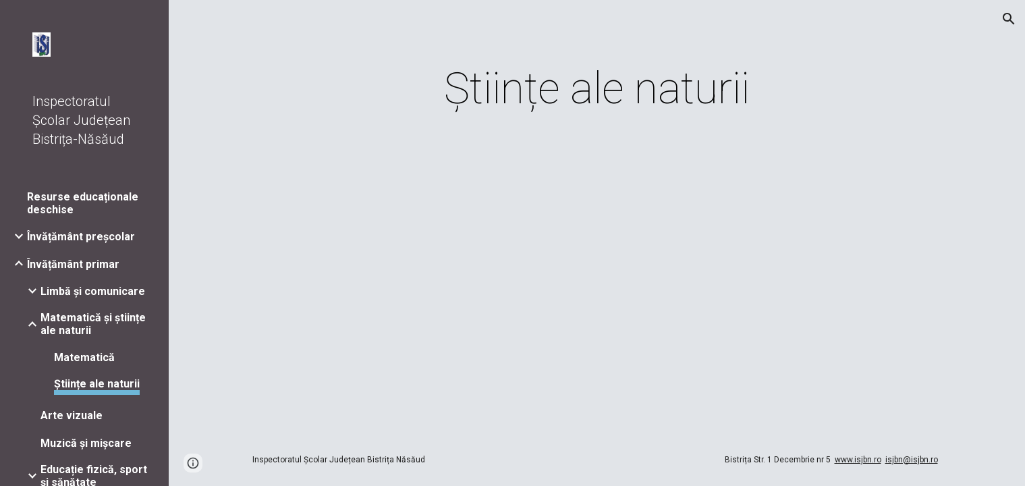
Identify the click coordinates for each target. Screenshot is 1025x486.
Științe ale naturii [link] (97, 383)
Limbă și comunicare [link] (92, 291)
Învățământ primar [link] (73, 264)
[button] (1009, 19)
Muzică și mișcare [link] (86, 443)
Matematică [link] (84, 357)
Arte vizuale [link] (71, 415)
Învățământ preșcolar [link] (81, 236)
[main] (597, 89)
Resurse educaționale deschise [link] (82, 203)
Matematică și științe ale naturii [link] (93, 324)
